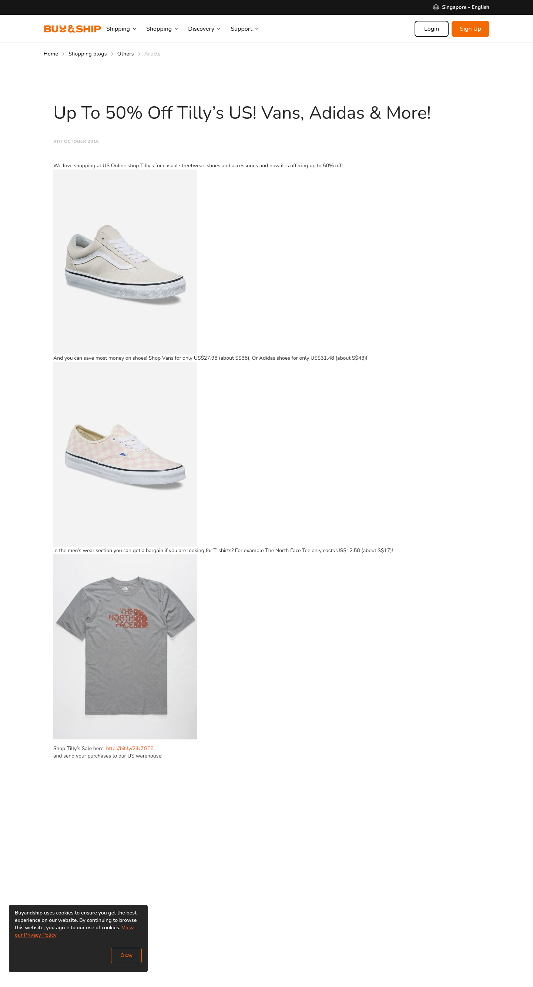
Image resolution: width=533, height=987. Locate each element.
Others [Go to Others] (125, 53)
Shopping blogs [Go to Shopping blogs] (87, 53)
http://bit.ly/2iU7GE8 (129, 748)
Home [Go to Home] (51, 53)
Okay (126, 955)
